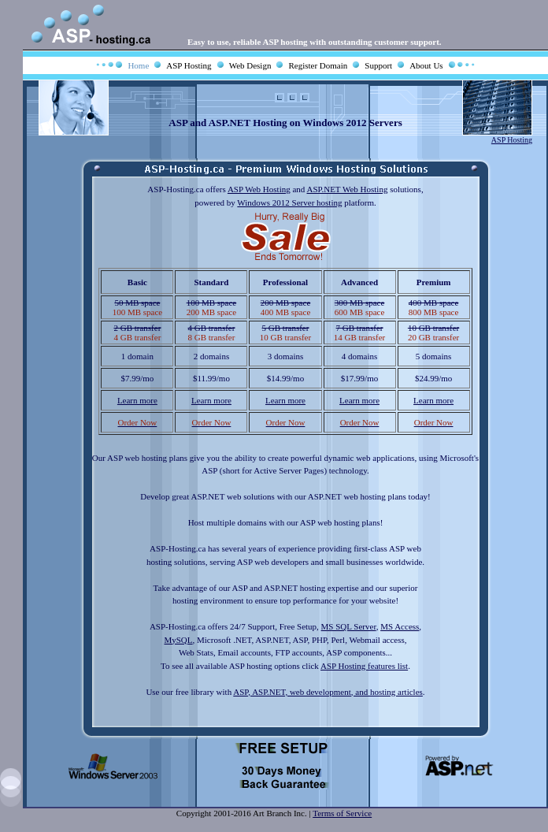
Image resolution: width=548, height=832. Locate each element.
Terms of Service (342, 813)
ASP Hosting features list (364, 665)
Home (138, 65)
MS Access (399, 626)
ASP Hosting (188, 65)
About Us (425, 65)
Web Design (250, 65)
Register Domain (317, 65)
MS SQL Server (348, 626)
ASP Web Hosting (259, 189)
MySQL (178, 639)
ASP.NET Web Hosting (346, 189)
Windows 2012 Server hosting (289, 202)
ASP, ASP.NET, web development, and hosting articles (328, 691)
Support (378, 65)
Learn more (137, 400)
